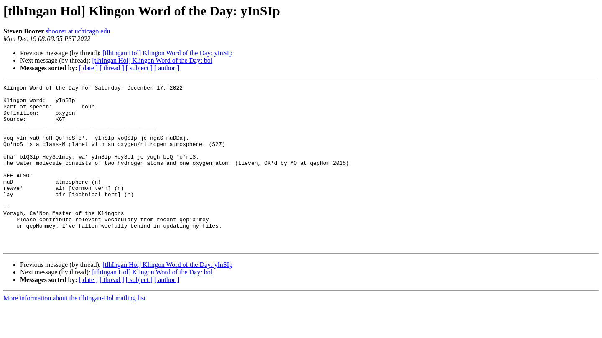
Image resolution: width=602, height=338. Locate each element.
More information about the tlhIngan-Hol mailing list (74, 330)
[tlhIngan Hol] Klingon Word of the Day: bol (152, 60)
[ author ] (166, 68)
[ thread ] (111, 68)
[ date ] (88, 68)
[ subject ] (139, 68)
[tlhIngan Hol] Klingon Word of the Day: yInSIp (167, 52)
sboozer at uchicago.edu (78, 31)
